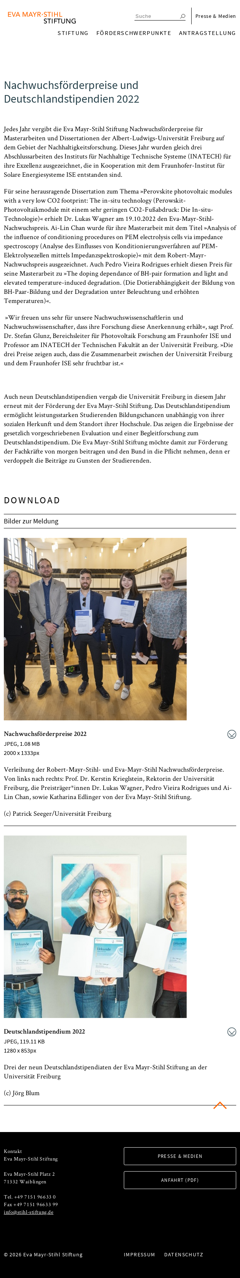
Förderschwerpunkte (133, 32)
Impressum (139, 1254)
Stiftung (73, 32)
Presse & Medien (216, 16)
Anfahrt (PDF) (180, 1180)
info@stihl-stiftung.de (28, 1211)
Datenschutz (183, 1254)
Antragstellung (207, 32)
